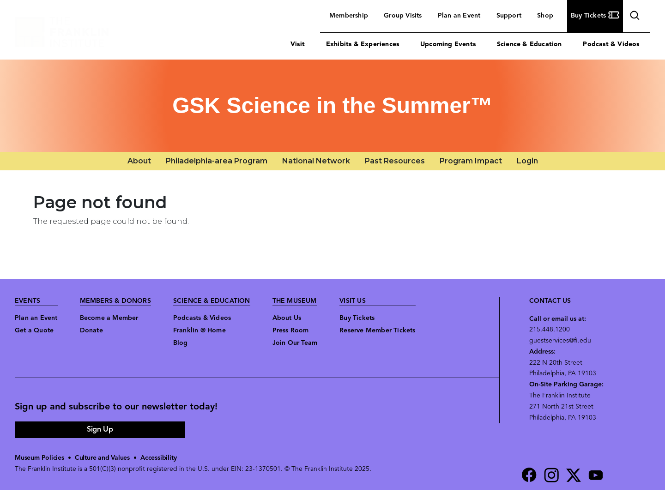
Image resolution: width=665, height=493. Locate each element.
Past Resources (395, 160)
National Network (316, 160)
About (139, 160)
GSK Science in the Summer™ (332, 105)
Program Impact (471, 160)
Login (527, 160)
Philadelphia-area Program (216, 160)
